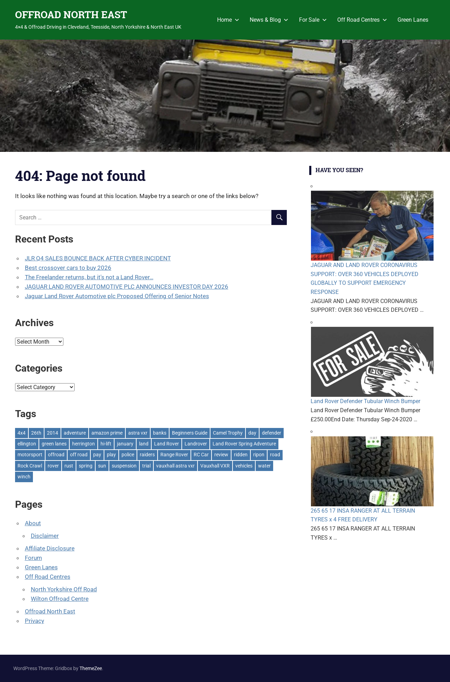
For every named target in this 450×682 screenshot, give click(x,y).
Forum (33, 557)
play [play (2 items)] (111, 454)
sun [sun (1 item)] (102, 466)
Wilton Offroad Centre (60, 598)
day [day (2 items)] (252, 433)
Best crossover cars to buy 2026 (68, 267)
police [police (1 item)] (128, 454)
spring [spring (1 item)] (85, 466)
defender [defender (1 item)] (271, 433)
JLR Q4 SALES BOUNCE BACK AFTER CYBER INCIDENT (98, 258)
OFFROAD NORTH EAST (71, 14)
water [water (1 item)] (264, 466)
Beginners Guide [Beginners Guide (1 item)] (189, 433)
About (33, 523)
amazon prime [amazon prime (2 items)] (107, 433)
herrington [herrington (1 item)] (83, 444)
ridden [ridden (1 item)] (241, 454)
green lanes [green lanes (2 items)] (54, 444)
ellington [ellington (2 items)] (27, 444)
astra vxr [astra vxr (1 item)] (137, 433)
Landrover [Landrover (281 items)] (196, 444)
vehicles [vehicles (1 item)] (243, 466)
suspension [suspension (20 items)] (124, 466)
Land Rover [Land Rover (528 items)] (166, 444)
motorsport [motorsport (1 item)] (30, 454)
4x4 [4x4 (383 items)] (22, 433)
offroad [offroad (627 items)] (56, 454)
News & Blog (269, 19)
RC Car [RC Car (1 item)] (201, 454)
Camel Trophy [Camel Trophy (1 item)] (228, 433)
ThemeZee (90, 668)
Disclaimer (45, 535)
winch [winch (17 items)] (24, 476)
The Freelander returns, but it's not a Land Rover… (89, 277)
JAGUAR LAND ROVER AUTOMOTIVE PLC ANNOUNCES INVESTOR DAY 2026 (126, 286)
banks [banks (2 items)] (159, 433)
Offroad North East (50, 611)
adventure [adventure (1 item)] (75, 433)
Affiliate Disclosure (50, 548)
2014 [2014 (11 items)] (52, 433)
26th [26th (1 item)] (36, 433)
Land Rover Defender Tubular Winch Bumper (365, 401)
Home (228, 19)
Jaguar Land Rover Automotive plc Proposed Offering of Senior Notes (117, 296)
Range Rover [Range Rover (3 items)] (174, 454)
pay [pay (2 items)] (97, 454)
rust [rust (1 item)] (68, 466)
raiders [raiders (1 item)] (147, 454)
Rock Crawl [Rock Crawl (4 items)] (30, 466)
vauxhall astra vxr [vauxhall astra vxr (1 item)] (175, 466)
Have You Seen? (339, 170)
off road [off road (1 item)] (79, 454)
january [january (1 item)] (125, 444)
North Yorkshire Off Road (64, 589)
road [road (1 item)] (275, 454)
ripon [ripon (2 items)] (258, 454)
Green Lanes (412, 19)
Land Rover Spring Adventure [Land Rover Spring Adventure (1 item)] (244, 444)
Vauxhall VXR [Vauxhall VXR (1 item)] (215, 466)
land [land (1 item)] (143, 444)
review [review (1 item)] (221, 454)
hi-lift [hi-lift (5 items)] (106, 444)
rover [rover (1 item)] (53, 466)
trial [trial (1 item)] (146, 466)
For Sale (313, 19)
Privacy (34, 620)
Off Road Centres (362, 19)
